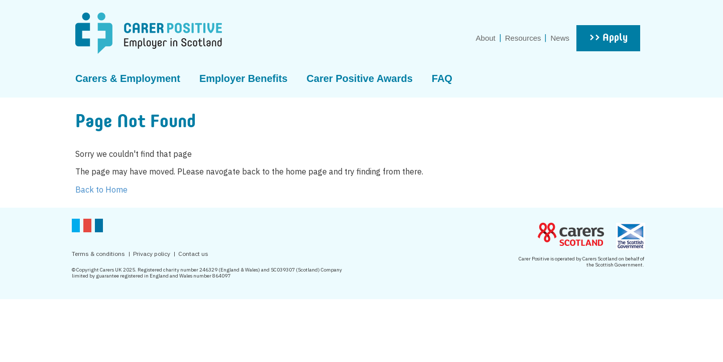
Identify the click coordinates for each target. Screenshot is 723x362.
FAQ (442, 78)
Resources (523, 38)
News (559, 38)
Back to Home (101, 190)
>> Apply (608, 38)
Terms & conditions (98, 253)
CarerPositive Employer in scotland (148, 33)
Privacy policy (151, 253)
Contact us (193, 253)
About (486, 38)
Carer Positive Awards (360, 78)
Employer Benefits (243, 78)
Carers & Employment (127, 78)
